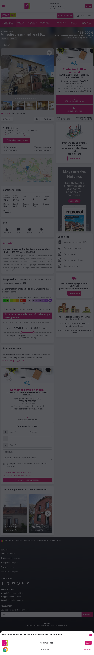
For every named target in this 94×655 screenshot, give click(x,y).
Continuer (86, 650)
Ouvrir (88, 643)
